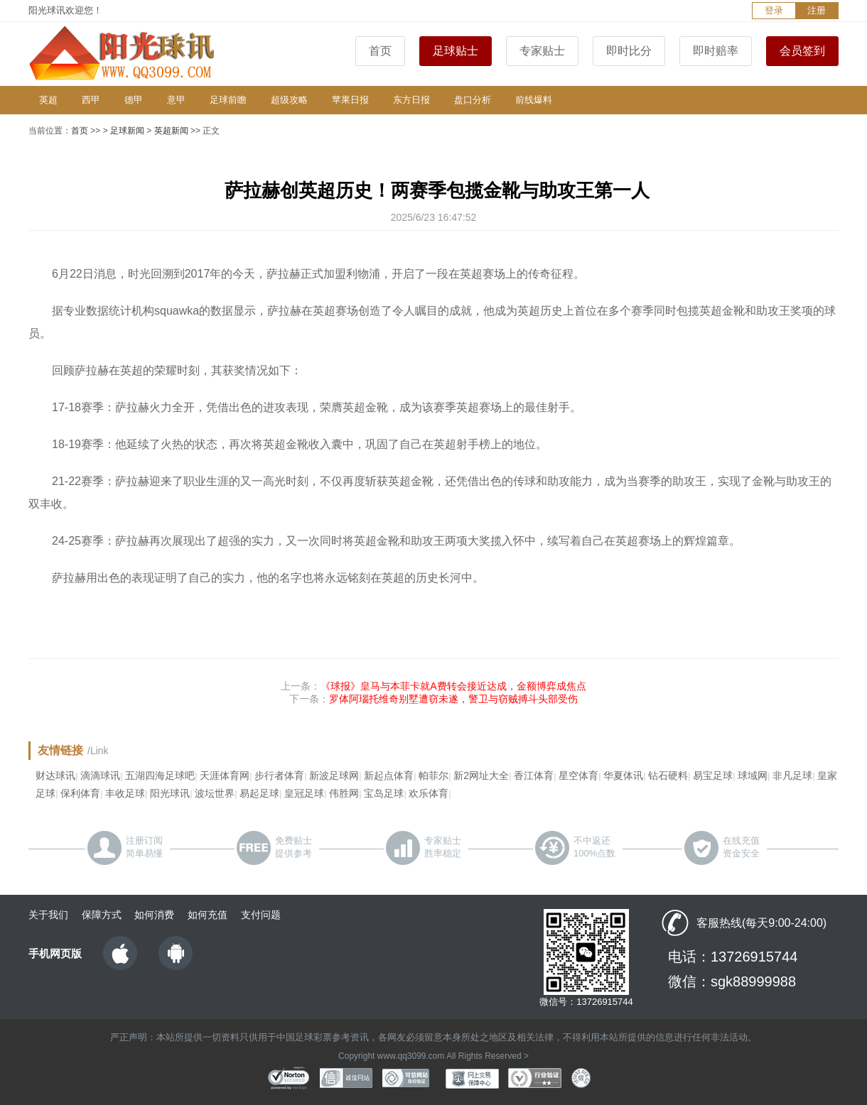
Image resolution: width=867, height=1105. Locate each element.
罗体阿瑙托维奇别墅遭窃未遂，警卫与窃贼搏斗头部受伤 (453, 698)
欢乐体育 (428, 793)
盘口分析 (472, 99)
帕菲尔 (433, 775)
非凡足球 (792, 775)
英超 (48, 99)
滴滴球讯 (100, 775)
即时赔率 (715, 51)
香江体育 (534, 775)
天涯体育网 (224, 775)
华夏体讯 (623, 775)
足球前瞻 (228, 99)
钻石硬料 (668, 775)
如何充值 (207, 914)
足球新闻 (127, 131)
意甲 (176, 99)
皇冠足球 (304, 793)
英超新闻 (171, 131)
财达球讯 (55, 775)
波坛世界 (215, 793)
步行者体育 (279, 775)
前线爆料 (533, 99)
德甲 (133, 99)
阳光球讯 (170, 793)
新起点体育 (389, 775)
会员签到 (802, 51)
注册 (816, 10)
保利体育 (80, 793)
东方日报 (411, 99)
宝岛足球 (384, 793)
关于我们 (48, 914)
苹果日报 (350, 99)
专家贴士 (542, 51)
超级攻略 (289, 99)
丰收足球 (125, 793)
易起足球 (259, 793)
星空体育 (578, 775)
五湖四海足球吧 (160, 775)
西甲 (91, 99)
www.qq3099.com (411, 1056)
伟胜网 (344, 793)
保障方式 (102, 914)
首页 (380, 51)
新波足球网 (334, 775)
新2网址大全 (481, 775)
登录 (774, 10)
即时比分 (629, 51)
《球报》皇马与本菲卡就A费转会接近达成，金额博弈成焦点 (453, 686)
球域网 (753, 775)
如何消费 (154, 914)
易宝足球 (713, 775)
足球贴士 (455, 51)
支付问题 (261, 914)
